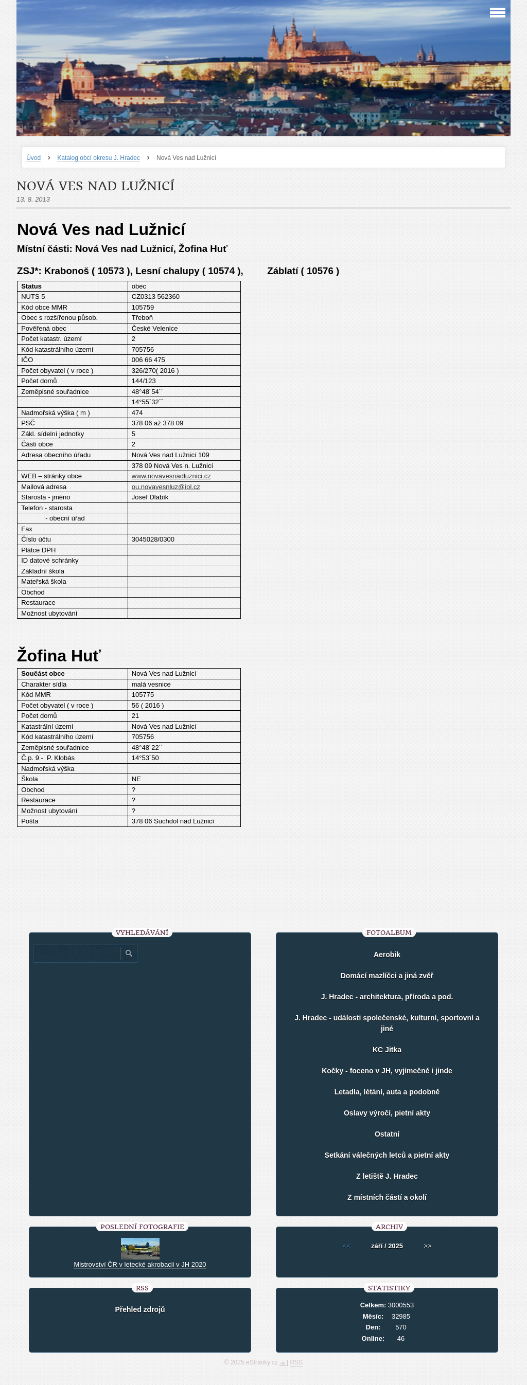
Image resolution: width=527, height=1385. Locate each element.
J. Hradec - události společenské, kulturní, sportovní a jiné (386, 1023)
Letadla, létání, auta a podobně (387, 1092)
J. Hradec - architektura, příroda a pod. (387, 997)
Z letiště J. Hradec (387, 1176)
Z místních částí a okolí (387, 1197)
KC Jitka (387, 1050)
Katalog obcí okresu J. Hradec (98, 157)
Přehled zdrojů (140, 1309)
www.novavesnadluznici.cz (171, 476)
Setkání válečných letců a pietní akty (387, 1155)
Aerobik (387, 954)
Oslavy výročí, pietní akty (387, 1113)
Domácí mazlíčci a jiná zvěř (387, 976)
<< (346, 1246)
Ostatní (387, 1134)
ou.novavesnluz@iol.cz (166, 487)
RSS (296, 1362)
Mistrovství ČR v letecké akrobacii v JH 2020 (140, 1264)
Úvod (33, 157)
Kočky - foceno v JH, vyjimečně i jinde (387, 1071)
